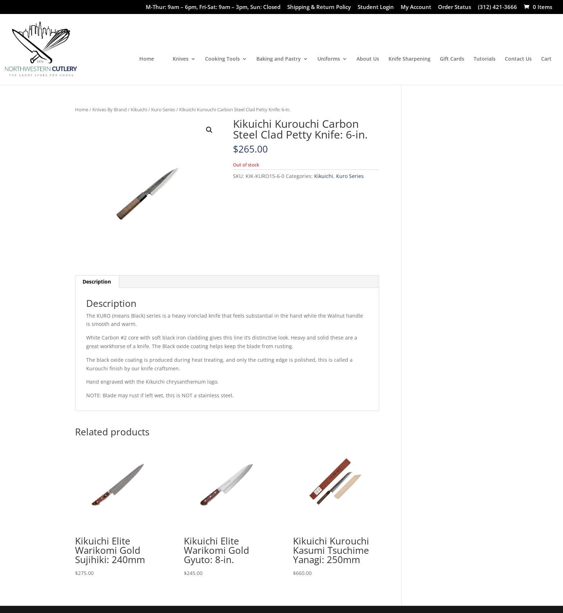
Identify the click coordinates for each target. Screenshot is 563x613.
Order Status (454, 7)
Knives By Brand (109, 109)
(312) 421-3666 (497, 7)
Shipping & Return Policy (319, 7)
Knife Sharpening (409, 59)
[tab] (97, 282)
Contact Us (518, 59)
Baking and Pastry (278, 59)
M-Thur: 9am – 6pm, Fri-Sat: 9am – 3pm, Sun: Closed (213, 7)
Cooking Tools (222, 59)
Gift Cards (452, 59)
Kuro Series (163, 109)
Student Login (376, 7)
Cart (546, 59)
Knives (181, 59)
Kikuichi (139, 109)
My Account (416, 7)
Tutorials (484, 59)
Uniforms (328, 59)
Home (146, 59)
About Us (368, 59)
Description (97, 281)
